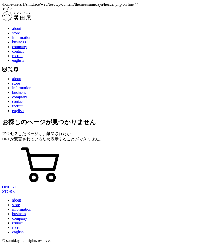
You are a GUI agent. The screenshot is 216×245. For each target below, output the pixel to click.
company (19, 46)
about (16, 28)
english (18, 60)
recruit (17, 56)
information (21, 37)
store (16, 33)
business (19, 42)
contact (18, 51)
